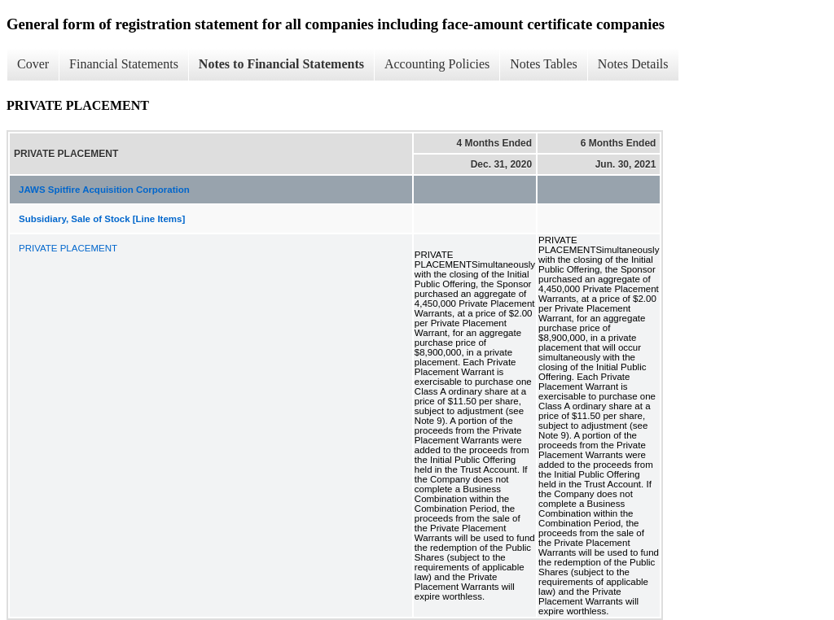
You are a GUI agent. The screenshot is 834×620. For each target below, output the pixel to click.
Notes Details (633, 64)
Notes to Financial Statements (281, 64)
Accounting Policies (436, 64)
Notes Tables (543, 64)
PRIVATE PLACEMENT (68, 248)
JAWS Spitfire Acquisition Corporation (104, 189)
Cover (33, 64)
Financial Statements (123, 64)
